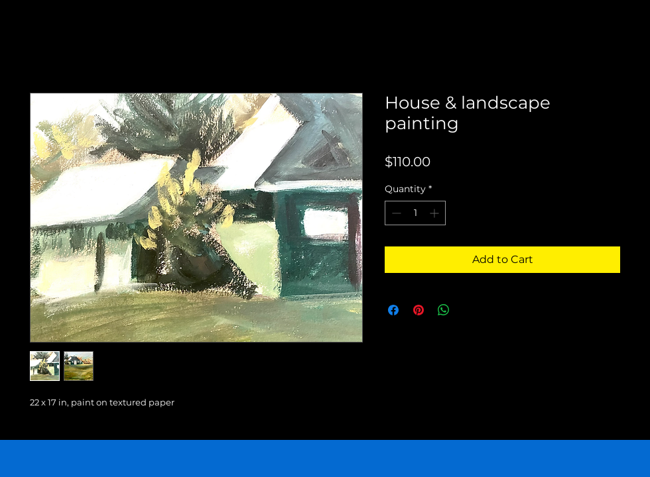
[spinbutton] (415, 213)
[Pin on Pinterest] (418, 310)
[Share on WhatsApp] (444, 310)
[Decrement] (395, 213)
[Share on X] (469, 310)
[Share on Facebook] (393, 310)
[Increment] (435, 213)
